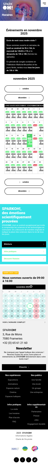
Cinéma (13, 392)
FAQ (14, 421)
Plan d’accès (14, 417)
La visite (14, 409)
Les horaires (14, 413)
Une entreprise (36, 392)
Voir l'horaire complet (24, 322)
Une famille (36, 380)
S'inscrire (23, 367)
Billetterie (24, 244)
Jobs (36, 420)
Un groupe (36, 388)
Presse (36, 416)
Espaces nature (13, 388)
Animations (13, 384)
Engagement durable (36, 424)
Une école (36, 384)
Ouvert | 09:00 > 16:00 (10, 273)
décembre (22, 98)
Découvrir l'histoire (24, 259)
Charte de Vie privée (24, 439)
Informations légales (24, 436)
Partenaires (36, 411)
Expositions (13, 380)
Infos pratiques (24, 251)
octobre (26, 89)
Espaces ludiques (12, 396)
